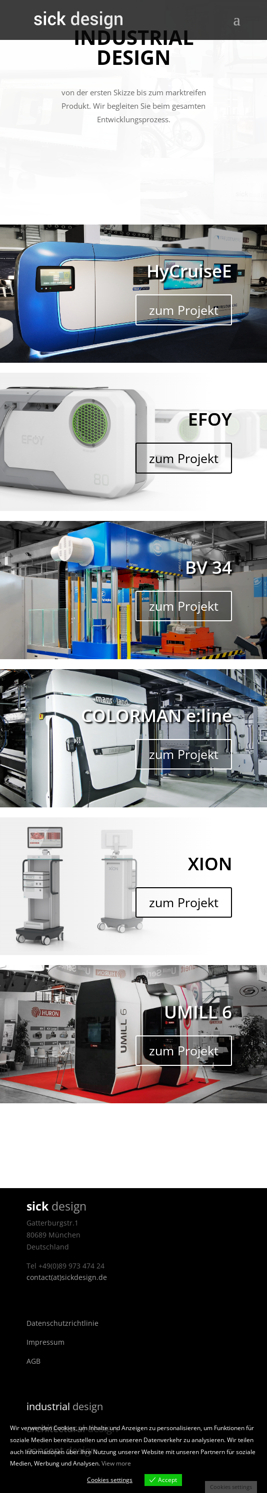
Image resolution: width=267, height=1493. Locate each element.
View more (116, 1463)
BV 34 (208, 567)
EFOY (210, 419)
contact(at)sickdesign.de (66, 1277)
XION (210, 863)
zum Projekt (183, 309)
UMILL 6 (198, 1011)
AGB (33, 1361)
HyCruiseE (189, 270)
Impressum (45, 1342)
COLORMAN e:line (156, 715)
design (64, 1406)
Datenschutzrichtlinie (62, 1323)
